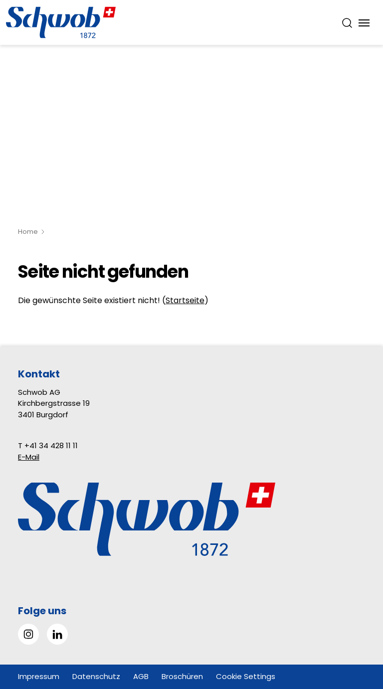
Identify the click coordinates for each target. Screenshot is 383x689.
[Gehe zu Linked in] (57, 634)
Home (28, 231)
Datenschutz (96, 676)
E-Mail (28, 457)
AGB (141, 676)
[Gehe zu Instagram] (28, 634)
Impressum (38, 676)
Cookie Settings (245, 676)
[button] (353, 626)
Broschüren (182, 676)
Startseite (185, 300)
